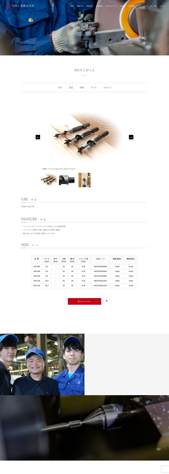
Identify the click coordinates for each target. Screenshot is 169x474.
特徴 (82, 87)
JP (151, 6)
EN (155, 6)
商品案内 (89, 6)
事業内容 (80, 6)
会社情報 (99, 6)
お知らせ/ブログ (111, 6)
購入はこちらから (84, 301)
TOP (72, 6)
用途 (71, 87)
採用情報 (131, 6)
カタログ (162, 6)
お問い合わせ (142, 6)
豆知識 (122, 6)
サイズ (93, 87)
